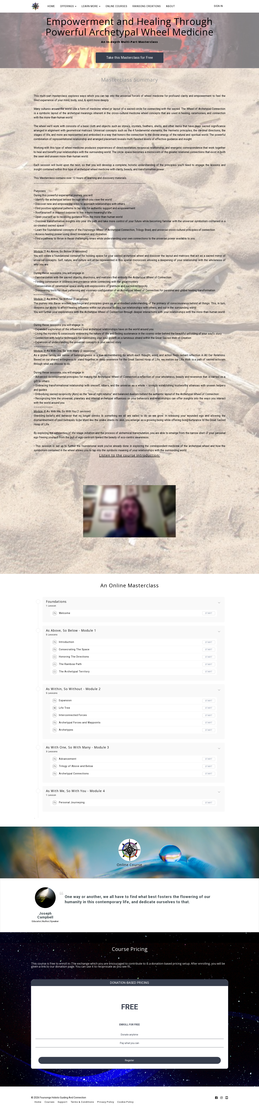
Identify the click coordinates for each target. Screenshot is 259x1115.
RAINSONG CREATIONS (147, 6)
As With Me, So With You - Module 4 (75, 791)
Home (38, 1102)
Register (129, 1058)
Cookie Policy (125, 1102)
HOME (51, 6)
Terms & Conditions (82, 1102)
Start (208, 613)
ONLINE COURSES (116, 6)
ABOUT (170, 6)
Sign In (218, 6)
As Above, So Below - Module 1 (71, 630)
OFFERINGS (68, 6)
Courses (49, 1102)
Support (62, 1102)
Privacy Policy (105, 1102)
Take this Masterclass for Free (129, 57)
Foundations (56, 601)
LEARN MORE (91, 6)
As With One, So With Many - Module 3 (77, 747)
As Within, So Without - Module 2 (73, 689)
